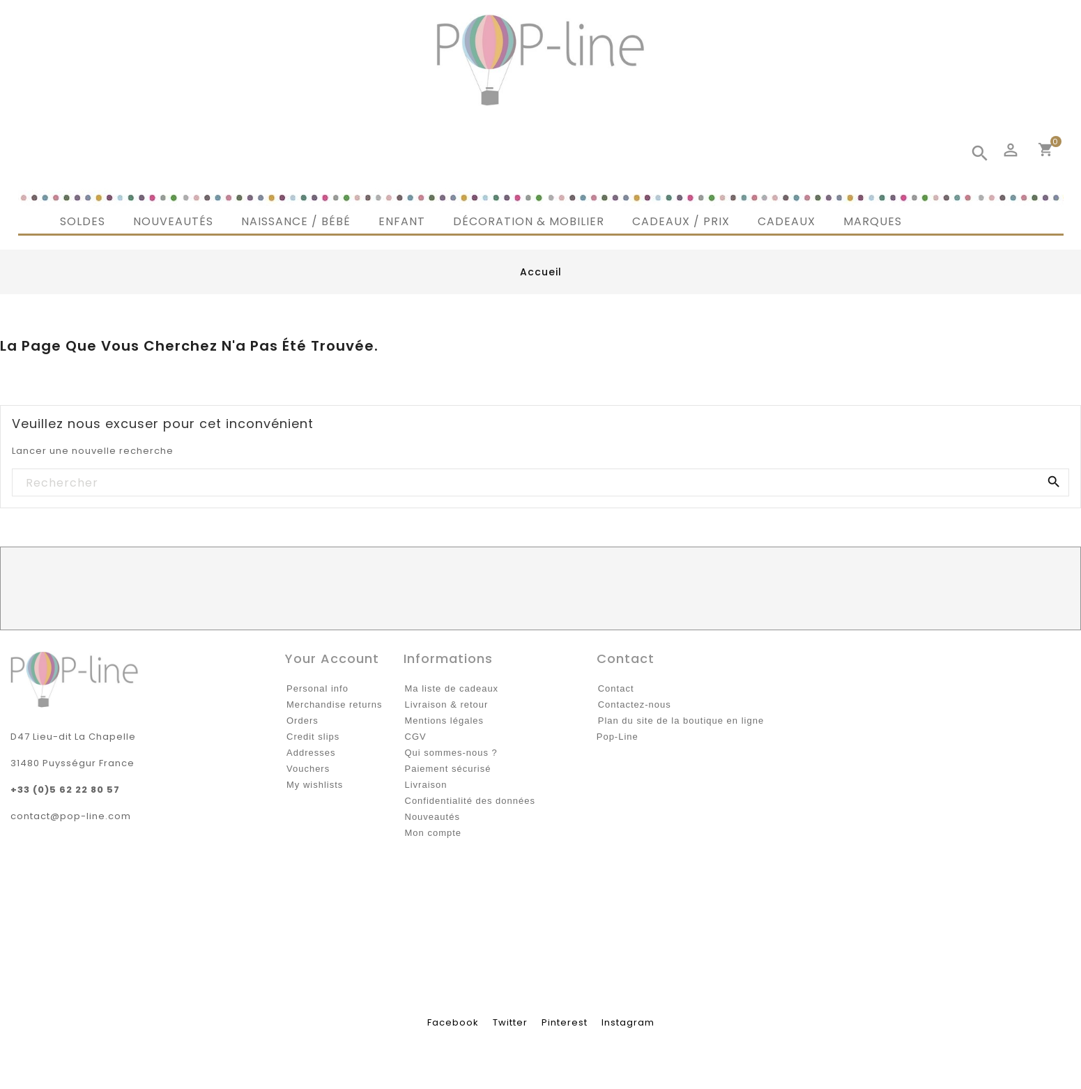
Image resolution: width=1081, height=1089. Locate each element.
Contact (616, 688)
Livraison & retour (447, 704)
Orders (302, 720)
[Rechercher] (540, 483)
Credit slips (312, 736)
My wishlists (314, 784)
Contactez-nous (634, 704)
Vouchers (308, 768)
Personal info (317, 688)
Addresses (310, 752)
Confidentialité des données (470, 800)
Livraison (426, 784)
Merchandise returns (334, 704)
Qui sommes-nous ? (451, 752)
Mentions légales (444, 720)
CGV (416, 736)
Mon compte (433, 833)
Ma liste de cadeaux (452, 688)
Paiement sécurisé (448, 768)
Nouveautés (432, 817)
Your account (332, 658)
